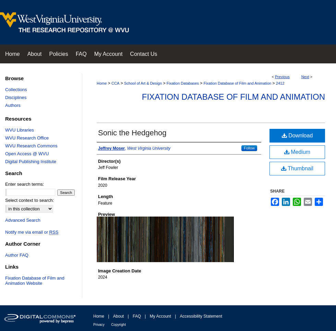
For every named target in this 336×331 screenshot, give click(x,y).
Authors (13, 105)
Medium (297, 152)
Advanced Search (22, 220)
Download (297, 135)
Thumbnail (297, 168)
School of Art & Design (143, 83)
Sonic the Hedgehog (132, 132)
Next (305, 77)
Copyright (118, 325)
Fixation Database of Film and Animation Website (34, 280)
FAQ (137, 316)
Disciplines (15, 97)
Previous (282, 77)
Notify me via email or (31, 232)
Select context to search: (29, 200)
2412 (280, 83)
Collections (16, 89)
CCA (115, 83)
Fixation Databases (183, 83)
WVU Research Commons (31, 145)
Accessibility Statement (201, 316)
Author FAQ (16, 255)
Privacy (99, 325)
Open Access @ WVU (27, 153)
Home (102, 83)
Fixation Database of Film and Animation (238, 83)
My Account (160, 316)
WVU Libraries (19, 130)
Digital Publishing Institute (30, 161)
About (118, 316)
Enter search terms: (24, 184)
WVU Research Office (27, 137)
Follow (249, 148)
